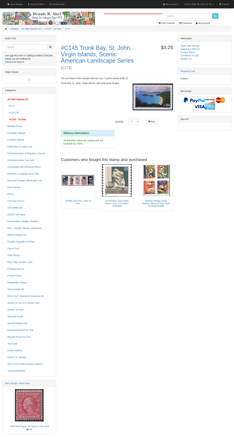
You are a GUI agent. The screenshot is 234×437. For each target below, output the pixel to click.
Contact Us (186, 58)
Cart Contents (166, 23)
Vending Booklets (16, 371)
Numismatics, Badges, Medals (22, 221)
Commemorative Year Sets (20, 160)
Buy (151, 121)
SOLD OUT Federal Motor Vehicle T (25, 364)
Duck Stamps (14, 187)
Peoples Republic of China (20, 241)
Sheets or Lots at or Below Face (23, 303)
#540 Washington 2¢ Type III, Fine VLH (29, 426)
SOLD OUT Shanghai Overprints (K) (25, 296)
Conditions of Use (189, 55)
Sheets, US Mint (15, 309)
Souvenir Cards (15, 316)
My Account (203, 23)
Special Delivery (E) (17, 323)
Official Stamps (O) (17, 235)
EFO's (10, 194)
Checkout (185, 23)
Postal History (14, 275)
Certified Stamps (15, 139)
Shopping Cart (187, 71)
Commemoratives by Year (20, 330)
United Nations (14, 350)
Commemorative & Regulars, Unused (26, 153)
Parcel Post (13, 248)
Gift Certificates (15, 207)
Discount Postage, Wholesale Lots (24, 180)
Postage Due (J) (15, 269)
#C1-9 (11, 106)
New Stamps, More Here (17, 383)
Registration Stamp (17, 282)
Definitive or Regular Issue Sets (23, 173)
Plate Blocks (13, 255)
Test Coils (12, 343)
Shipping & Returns (190, 49)
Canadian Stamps (16, 133)
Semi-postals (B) (15, 289)
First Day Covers (15, 201)
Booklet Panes (14, 126)
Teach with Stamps (190, 45)
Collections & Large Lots (19, 146)
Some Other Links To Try (199, 4)
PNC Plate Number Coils (19, 262)
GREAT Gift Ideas (16, 214)
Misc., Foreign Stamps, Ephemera (24, 228)
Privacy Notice (187, 52)
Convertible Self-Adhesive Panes (24, 167)
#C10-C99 (13, 112)
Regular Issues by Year (19, 337)
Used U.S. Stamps (16, 357)
